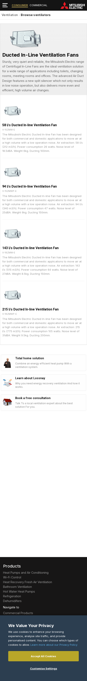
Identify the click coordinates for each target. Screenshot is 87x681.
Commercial (38, 5)
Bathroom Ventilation (17, 586)
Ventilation (10, 15)
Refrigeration (12, 596)
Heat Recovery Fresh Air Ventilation (27, 582)
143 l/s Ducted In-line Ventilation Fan (30, 248)
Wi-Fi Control (12, 577)
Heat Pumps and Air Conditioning (26, 572)
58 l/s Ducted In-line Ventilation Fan (29, 125)
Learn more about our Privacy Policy (53, 644)
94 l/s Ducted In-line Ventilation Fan (29, 186)
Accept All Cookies (43, 656)
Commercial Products (18, 613)
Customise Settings (43, 668)
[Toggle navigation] (5, 5)
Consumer (20, 5)
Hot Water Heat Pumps (19, 591)
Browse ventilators (36, 15)
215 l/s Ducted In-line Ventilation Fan (30, 309)
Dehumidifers (12, 601)
